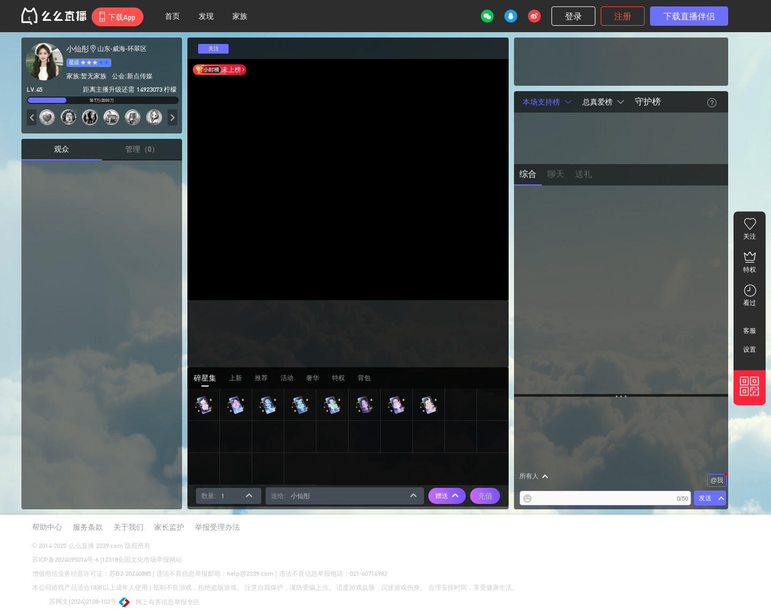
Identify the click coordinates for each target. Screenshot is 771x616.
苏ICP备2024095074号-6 (65, 559)
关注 (213, 48)
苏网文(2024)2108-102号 (74, 602)
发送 (705, 498)
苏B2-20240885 (130, 573)
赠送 (447, 496)
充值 (485, 495)
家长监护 (169, 526)
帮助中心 (47, 526)
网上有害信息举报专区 (159, 602)
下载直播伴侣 (689, 16)
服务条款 (88, 526)
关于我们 (128, 526)
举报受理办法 (217, 526)
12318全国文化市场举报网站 (142, 559)
